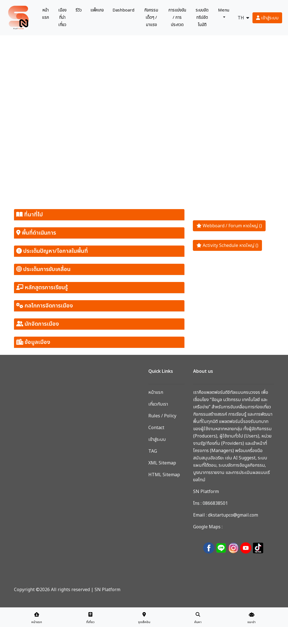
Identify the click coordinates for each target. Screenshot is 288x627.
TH (243, 17)
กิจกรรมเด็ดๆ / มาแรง (151, 17)
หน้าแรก (46, 14)
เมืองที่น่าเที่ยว (62, 17)
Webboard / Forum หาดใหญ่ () (229, 225)
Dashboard (123, 10)
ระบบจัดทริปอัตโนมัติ (202, 17)
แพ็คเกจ (97, 10)
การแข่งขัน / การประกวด (177, 17)
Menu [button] (223, 10)
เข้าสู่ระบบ (267, 17)
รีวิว (79, 10)
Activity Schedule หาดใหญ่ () (227, 245)
